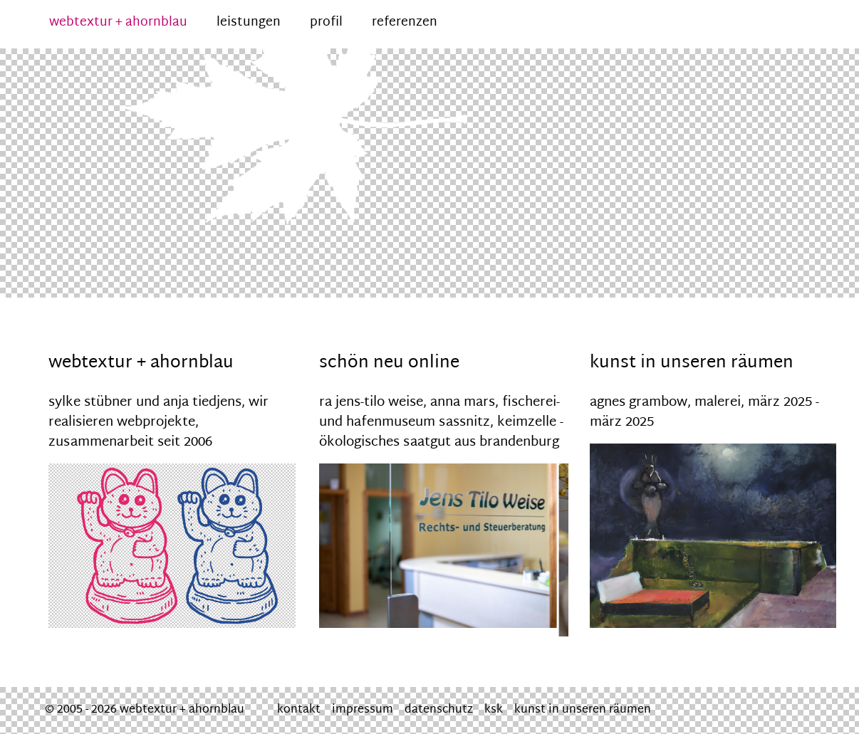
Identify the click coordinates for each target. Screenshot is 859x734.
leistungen (249, 22)
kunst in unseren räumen (582, 710)
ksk (493, 710)
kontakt (299, 710)
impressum (362, 710)
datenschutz (439, 710)
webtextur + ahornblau (118, 22)
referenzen (404, 22)
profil (326, 22)
